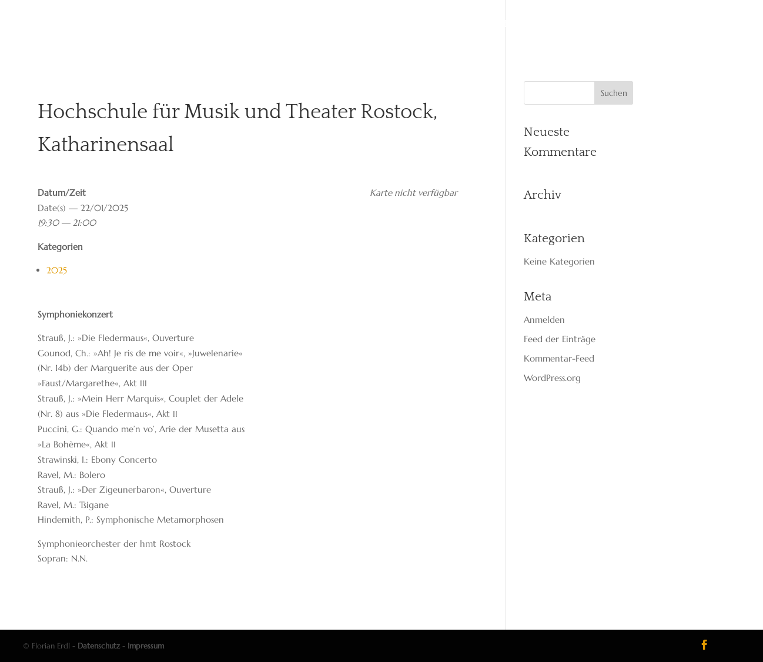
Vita (294, 24)
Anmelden (544, 319)
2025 (56, 270)
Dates (331, 24)
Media (441, 24)
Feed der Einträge (559, 339)
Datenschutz (99, 646)
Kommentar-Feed (559, 358)
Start (257, 24)
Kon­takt (489, 24)
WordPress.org (552, 377)
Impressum (146, 646)
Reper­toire (387, 24)
